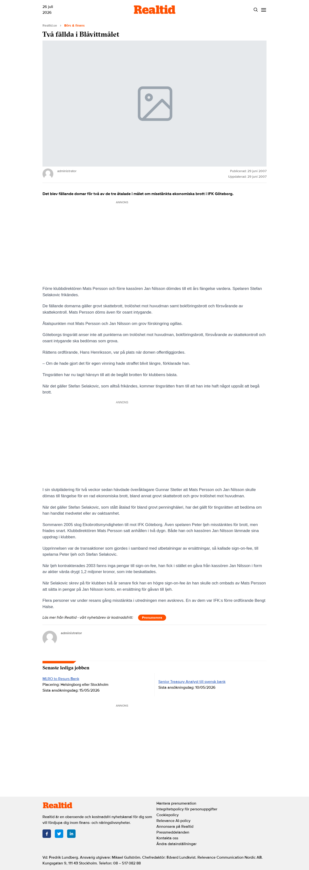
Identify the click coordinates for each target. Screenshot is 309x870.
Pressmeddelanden (172, 832)
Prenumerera (152, 618)
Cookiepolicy (167, 815)
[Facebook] (46, 833)
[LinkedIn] (71, 833)
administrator (71, 633)
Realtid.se (49, 25)
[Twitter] (59, 833)
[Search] (256, 10)
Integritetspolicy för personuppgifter (186, 809)
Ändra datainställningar (176, 844)
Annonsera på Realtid (174, 826)
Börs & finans (74, 25)
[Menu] (263, 10)
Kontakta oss (167, 838)
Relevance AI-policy (173, 820)
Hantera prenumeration (176, 803)
